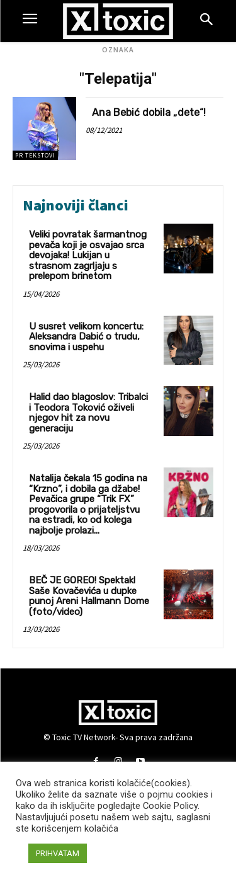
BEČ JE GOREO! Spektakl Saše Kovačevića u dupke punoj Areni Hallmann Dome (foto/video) (89, 596)
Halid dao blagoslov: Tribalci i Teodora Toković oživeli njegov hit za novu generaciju (88, 412)
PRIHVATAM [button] (57, 853)
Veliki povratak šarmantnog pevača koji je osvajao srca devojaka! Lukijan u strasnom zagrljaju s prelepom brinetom (88, 255)
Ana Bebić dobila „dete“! (149, 112)
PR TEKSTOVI (35, 155)
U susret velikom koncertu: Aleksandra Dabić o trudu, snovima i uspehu (86, 337)
